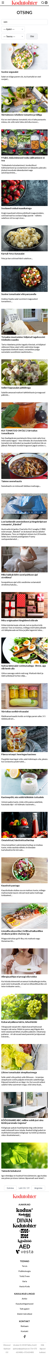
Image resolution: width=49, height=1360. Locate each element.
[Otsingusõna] (24, 22)
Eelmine (10, 1188)
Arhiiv (24, 1298)
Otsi (32, 36)
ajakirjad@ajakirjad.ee (21, 1349)
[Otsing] (42, 3)
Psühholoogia (24, 1271)
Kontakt (24, 1331)
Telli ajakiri (24, 1308)
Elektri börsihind (24, 1314)
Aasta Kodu (24, 1286)
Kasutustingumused (24, 1303)
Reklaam (24, 1326)
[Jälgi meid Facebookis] (24, 1337)
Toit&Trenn (24, 1276)
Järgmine (38, 1188)
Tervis (24, 1266)
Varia (24, 1281)
